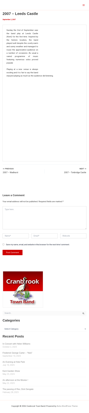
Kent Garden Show (11, 371)
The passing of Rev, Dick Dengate (18, 389)
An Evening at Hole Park (14, 362)
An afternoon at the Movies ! (15, 380)
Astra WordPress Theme (67, 406)
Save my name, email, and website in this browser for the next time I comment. (38, 245)
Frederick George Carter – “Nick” (17, 353)
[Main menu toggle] (83, 5)
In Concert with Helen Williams (16, 344)
